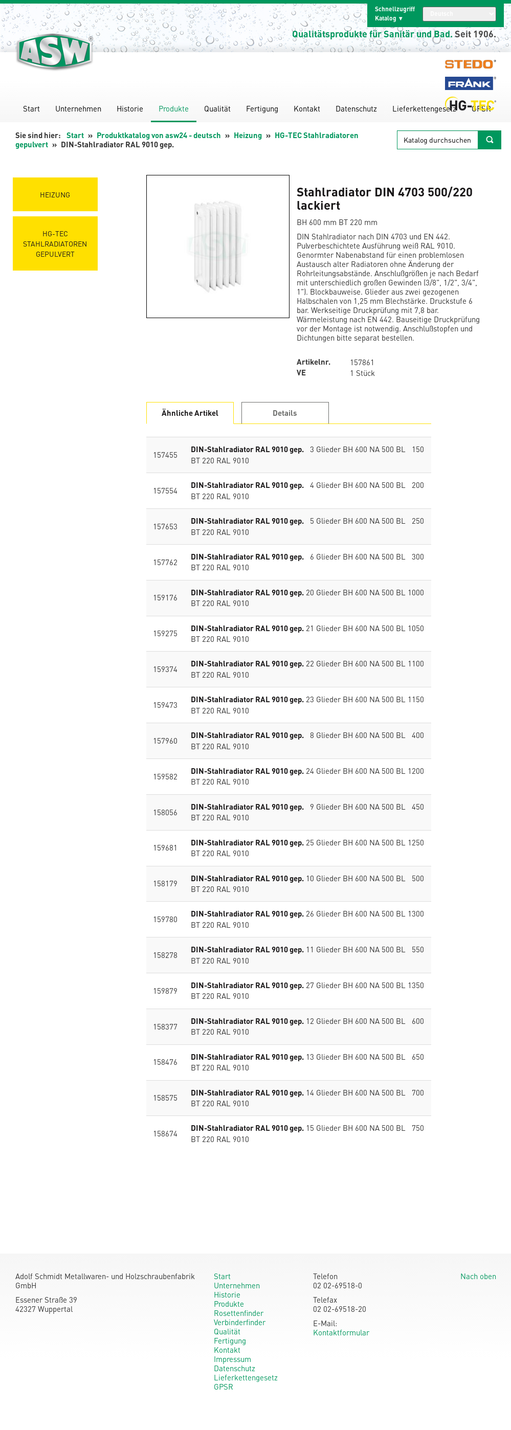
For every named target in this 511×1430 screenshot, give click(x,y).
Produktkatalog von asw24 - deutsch (159, 135)
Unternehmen (78, 108)
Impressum (232, 1359)
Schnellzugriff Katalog (395, 13)
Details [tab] (285, 413)
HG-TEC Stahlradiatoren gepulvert (55, 243)
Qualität (217, 108)
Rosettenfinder (238, 1313)
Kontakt (307, 108)
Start (31, 108)
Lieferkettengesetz (424, 108)
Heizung (248, 135)
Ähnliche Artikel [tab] (190, 413)
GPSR (223, 1386)
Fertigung (262, 108)
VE (301, 372)
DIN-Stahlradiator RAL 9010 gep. (247, 449)
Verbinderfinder (239, 1322)
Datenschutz (356, 108)
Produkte (174, 108)
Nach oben (478, 1276)
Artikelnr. (313, 362)
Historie (130, 108)
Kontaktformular (341, 1332)
